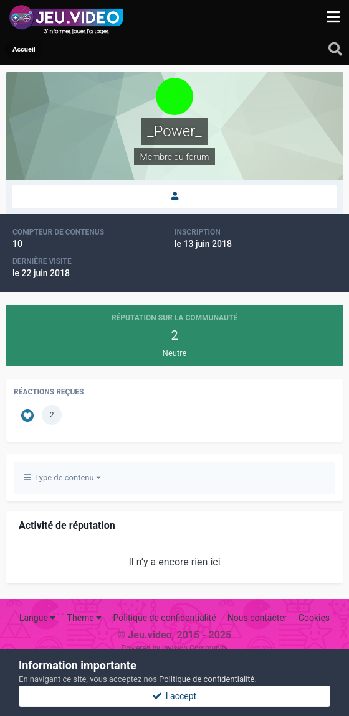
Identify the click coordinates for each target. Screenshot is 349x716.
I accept (174, 696)
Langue (37, 618)
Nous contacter (257, 618)
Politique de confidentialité (164, 618)
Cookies (314, 618)
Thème (84, 618)
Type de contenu (62, 477)
